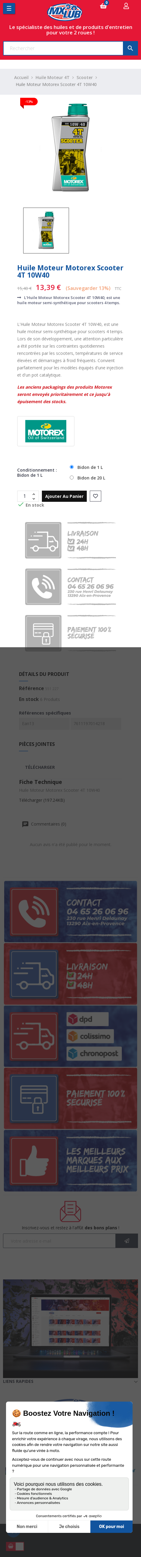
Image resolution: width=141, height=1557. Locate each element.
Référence (31, 688)
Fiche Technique (40, 781)
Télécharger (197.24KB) (42, 800)
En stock (29, 699)
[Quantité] (25, 496)
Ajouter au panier (64, 496)
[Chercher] (70, 48)
